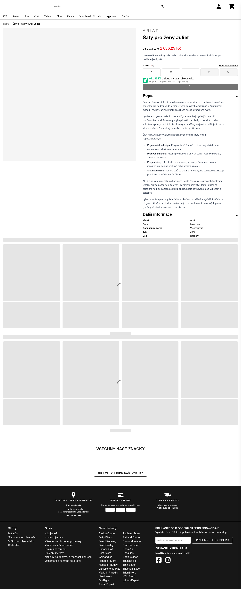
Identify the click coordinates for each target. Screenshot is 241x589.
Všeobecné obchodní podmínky (63, 541)
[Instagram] (168, 561)
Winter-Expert (131, 580)
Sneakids (128, 553)
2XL (229, 72)
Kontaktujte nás (73, 506)
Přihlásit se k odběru (212, 540)
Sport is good (130, 557)
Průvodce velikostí (228, 65)
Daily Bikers (105, 537)
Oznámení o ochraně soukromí (63, 561)
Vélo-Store (129, 576)
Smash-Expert (131, 545)
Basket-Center (107, 533)
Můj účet (13, 533)
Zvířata (47, 16)
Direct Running (107, 541)
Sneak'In (128, 549)
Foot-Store (105, 553)
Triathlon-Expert (132, 569)
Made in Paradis (108, 573)
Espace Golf (106, 549)
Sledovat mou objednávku (23, 537)
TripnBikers (129, 573)
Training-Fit (129, 561)
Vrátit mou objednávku (21, 541)
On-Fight (104, 580)
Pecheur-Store (131, 533)
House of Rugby (108, 565)
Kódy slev (13, 545)
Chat (36, 16)
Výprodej (111, 16)
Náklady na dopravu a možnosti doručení (68, 557)
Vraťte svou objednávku (167, 508)
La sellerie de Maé (109, 569)
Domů (6, 24)
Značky (125, 16)
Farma (70, 16)
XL (209, 72)
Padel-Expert (106, 584)
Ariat (151, 30)
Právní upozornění (55, 549)
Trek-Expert (129, 565)
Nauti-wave (105, 576)
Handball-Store (107, 561)
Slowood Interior (132, 541)
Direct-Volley (106, 545)
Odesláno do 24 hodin (90, 16)
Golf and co (105, 557)
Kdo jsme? (51, 533)
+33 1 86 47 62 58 (73, 516)
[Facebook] (158, 561)
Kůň (5, 16)
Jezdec (16, 16)
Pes (27, 16)
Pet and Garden (132, 537)
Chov (59, 16)
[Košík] (232, 6)
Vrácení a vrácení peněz (59, 545)
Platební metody (54, 553)
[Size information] (153, 65)
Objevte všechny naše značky (120, 473)
